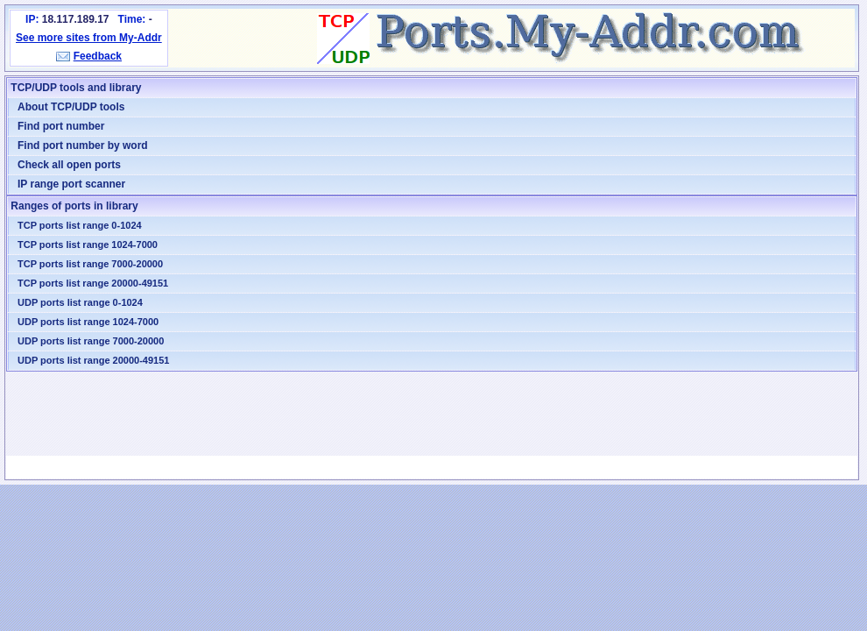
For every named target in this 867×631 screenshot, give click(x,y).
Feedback (98, 56)
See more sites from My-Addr (89, 38)
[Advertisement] (431, 413)
